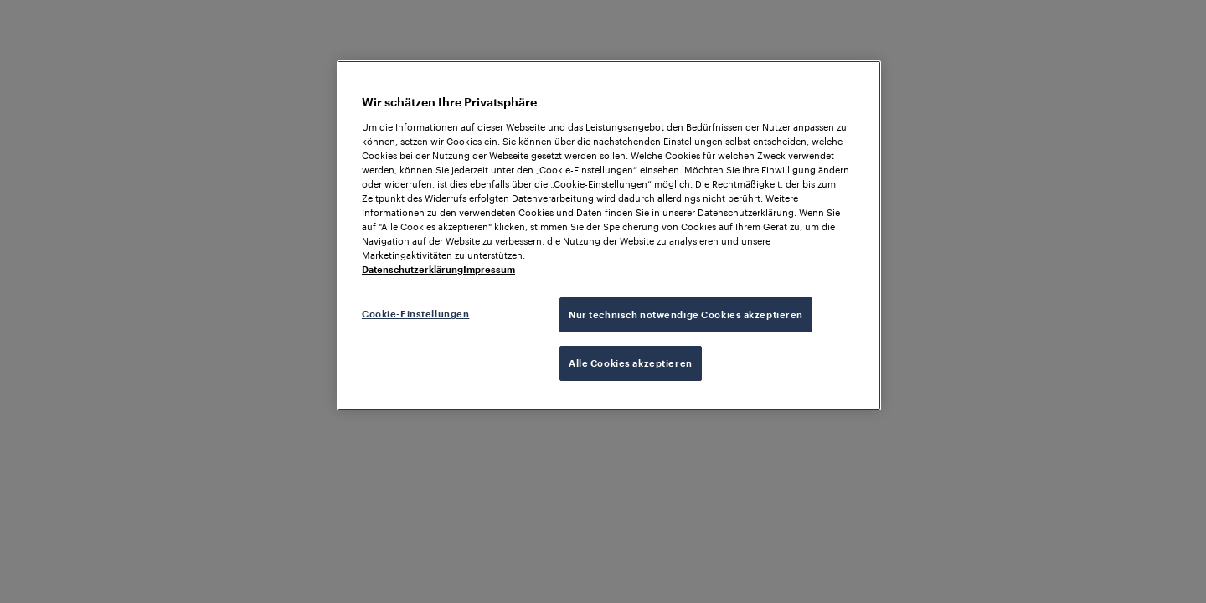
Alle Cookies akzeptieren (631, 363)
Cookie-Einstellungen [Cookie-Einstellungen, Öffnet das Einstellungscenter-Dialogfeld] (415, 313)
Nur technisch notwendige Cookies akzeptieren (686, 314)
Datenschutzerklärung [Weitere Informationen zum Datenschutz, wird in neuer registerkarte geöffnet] (412, 269)
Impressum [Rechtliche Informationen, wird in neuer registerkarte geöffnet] (489, 269)
